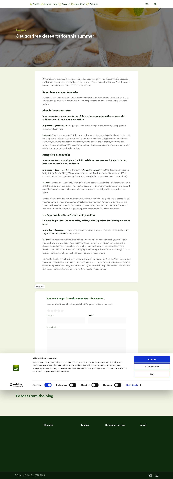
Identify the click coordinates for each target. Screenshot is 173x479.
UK (146, 4)
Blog (55, 4)
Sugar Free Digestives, (93, 170)
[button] (155, 4)
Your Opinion (53, 327)
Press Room (79, 4)
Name (50, 315)
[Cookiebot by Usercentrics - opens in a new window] (16, 474)
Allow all (152, 448)
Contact (93, 4)
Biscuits (36, 4)
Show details (132, 474)
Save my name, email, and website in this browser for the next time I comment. (79, 359)
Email (91, 315)
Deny (152, 463)
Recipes (47, 4)
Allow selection (152, 456)
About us (66, 4)
